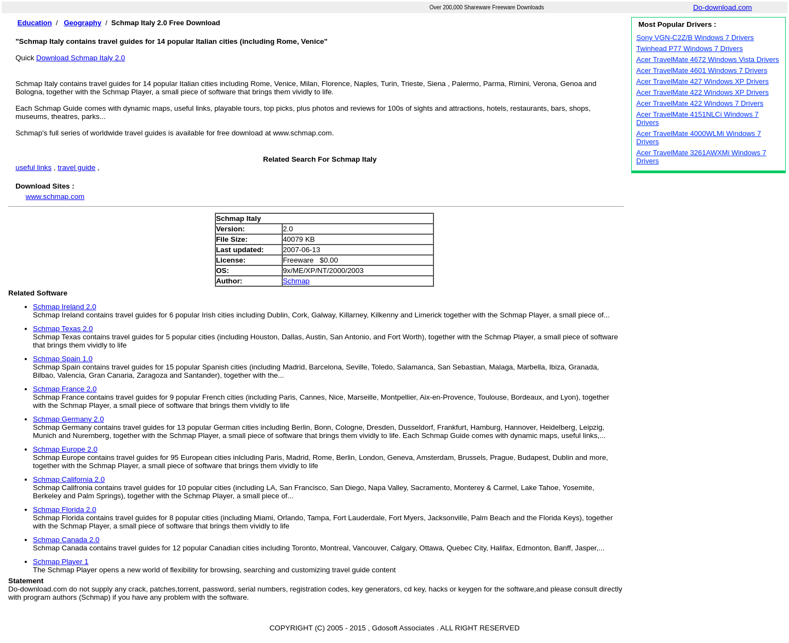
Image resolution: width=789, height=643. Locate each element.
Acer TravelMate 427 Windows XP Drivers (702, 81)
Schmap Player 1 (61, 561)
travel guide (76, 167)
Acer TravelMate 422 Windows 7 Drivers (699, 103)
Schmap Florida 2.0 (64, 509)
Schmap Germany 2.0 (68, 419)
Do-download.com (722, 7)
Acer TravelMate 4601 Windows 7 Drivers (701, 70)
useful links (33, 167)
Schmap (296, 281)
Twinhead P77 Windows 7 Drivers (689, 48)
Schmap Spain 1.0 (63, 359)
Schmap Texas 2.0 (63, 329)
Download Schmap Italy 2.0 (80, 58)
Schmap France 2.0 (64, 389)
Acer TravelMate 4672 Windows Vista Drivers (707, 59)
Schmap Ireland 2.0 (64, 307)
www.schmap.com (55, 196)
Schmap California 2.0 (69, 479)
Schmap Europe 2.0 (65, 449)
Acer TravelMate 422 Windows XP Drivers (702, 92)
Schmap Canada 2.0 (66, 540)
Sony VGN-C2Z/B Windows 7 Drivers (695, 37)
